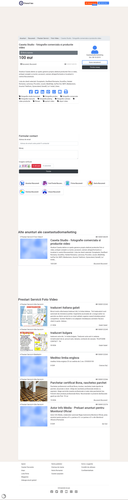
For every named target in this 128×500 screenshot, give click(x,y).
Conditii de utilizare (88, 467)
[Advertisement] (64, 21)
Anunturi (23, 38)
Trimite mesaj (95, 67)
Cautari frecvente (27, 467)
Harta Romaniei (57, 470)
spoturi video (49, 101)
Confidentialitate (87, 470)
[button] (103, 3)
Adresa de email (25, 139)
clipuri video (62, 101)
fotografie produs (50, 96)
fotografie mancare (27, 99)
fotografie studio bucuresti (29, 96)
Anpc (23, 470)
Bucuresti (31, 38)
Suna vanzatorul (95, 62)
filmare (36, 101)
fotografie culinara (63, 99)
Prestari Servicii (43, 38)
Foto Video (55, 38)
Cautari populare (57, 474)
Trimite (48, 171)
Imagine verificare (25, 162)
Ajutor (23, 464)
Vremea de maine (57, 467)
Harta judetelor (56, 464)
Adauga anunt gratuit (28, 480)
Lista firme (25, 474)
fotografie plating (45, 99)
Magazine (24, 477)
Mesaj (21, 148)
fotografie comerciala (69, 96)
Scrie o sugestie (87, 464)
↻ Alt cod (36, 166)
